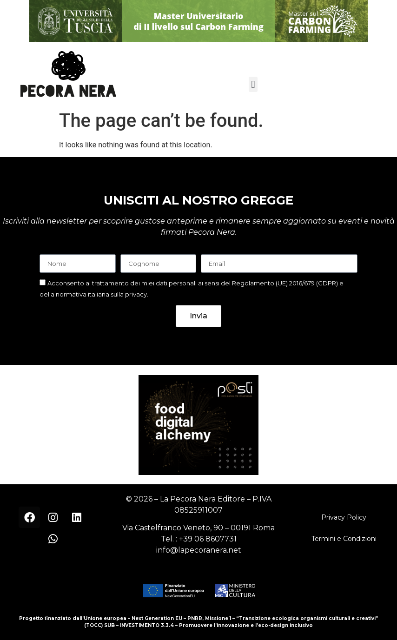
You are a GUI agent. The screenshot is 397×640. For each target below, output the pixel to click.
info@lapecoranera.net (198, 550)
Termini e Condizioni (344, 538)
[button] (253, 84)
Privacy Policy (343, 517)
